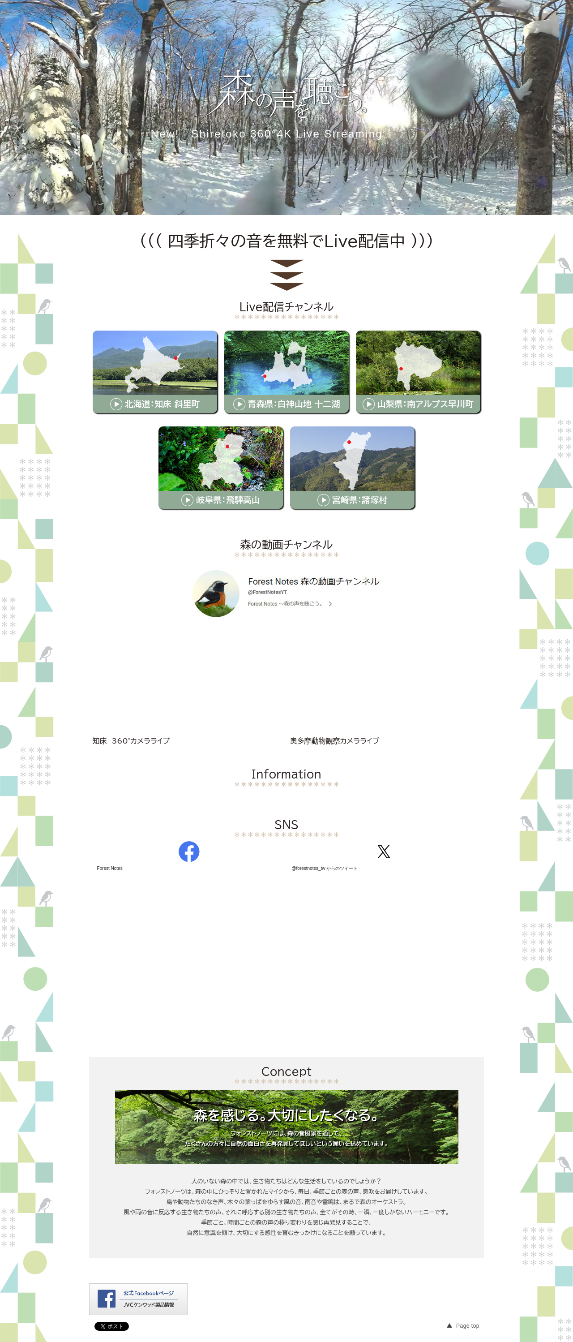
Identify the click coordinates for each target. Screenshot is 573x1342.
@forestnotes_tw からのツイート (324, 868)
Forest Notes (109, 868)
